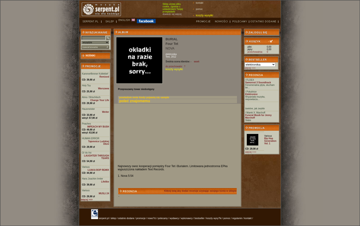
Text (168, 56)
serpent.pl (104, 218)
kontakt (199, 3)
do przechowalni (174, 66)
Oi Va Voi (86, 152)
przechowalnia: (255, 52)
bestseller (199, 218)
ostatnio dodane (126, 218)
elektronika (171, 54)
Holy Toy (86, 85)
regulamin (237, 218)
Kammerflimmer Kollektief (95, 73)
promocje (141, 218)
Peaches (86, 123)
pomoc (199, 9)
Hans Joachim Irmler (92, 178)
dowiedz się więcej (172, 14)
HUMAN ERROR (90, 138)
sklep (113, 218)
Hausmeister (88, 109)
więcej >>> (250, 68)
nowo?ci (152, 218)
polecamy (163, 218)
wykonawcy (187, 218)
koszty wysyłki (204, 15)
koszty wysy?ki (214, 218)
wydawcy (174, 218)
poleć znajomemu (134, 101)
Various (86, 167)
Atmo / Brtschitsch (91, 97)
